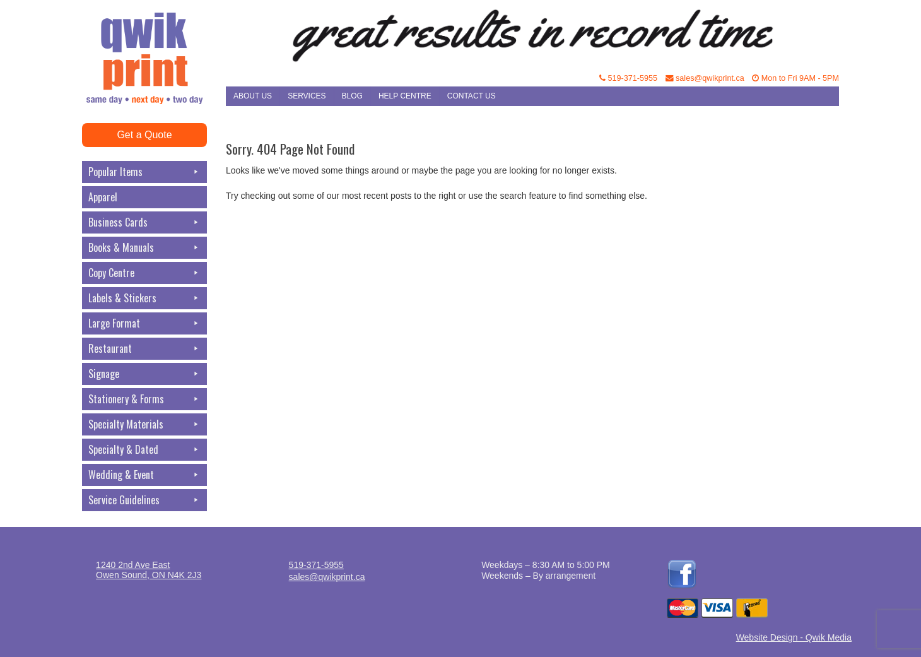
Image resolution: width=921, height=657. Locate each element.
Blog (352, 96)
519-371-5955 (628, 78)
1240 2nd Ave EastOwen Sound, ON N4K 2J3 (148, 570)
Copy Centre (144, 273)
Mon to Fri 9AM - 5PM (795, 78)
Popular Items (144, 172)
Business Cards (144, 222)
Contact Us (471, 96)
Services (307, 96)
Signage (144, 374)
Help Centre (404, 96)
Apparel (102, 196)
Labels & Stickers (144, 298)
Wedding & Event (144, 475)
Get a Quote (144, 134)
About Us (252, 96)
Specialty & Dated (144, 450)
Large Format (144, 323)
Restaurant (144, 349)
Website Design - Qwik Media (794, 637)
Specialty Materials (144, 424)
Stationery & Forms (144, 399)
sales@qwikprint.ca (705, 78)
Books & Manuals (144, 248)
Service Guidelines (144, 500)
